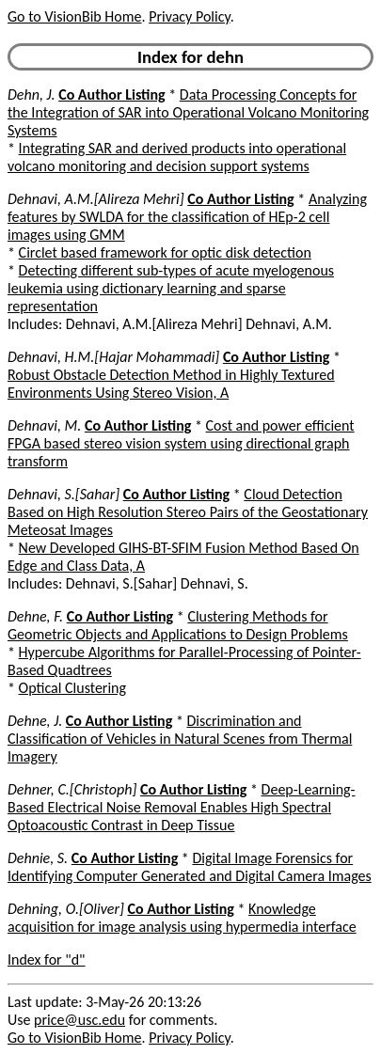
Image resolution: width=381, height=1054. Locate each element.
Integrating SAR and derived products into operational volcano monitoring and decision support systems (177, 157)
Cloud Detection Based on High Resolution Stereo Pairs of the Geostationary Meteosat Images (188, 512)
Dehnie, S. (38, 858)
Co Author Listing (111, 94)
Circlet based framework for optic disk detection (165, 252)
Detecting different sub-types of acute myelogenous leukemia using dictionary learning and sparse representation (171, 288)
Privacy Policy (189, 16)
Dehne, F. (35, 616)
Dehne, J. (35, 721)
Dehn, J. (32, 94)
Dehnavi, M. (44, 425)
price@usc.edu (79, 1020)
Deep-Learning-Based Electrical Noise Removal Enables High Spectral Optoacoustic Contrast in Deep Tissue (182, 807)
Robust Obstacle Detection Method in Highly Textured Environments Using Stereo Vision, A (171, 383)
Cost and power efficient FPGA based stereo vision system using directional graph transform (181, 443)
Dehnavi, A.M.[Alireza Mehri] (96, 199)
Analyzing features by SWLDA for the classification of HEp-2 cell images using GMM (187, 217)
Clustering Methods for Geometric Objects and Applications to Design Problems (178, 625)
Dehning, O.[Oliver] (66, 909)
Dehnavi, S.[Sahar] (63, 494)
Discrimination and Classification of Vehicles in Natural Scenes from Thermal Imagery (180, 738)
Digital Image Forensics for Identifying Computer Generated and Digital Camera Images (190, 867)
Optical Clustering (72, 688)
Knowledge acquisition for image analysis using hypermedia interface (182, 918)
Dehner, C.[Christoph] (72, 789)
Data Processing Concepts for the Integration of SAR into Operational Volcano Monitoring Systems (188, 112)
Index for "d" (47, 959)
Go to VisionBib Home (74, 16)
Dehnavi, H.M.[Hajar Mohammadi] (113, 357)
